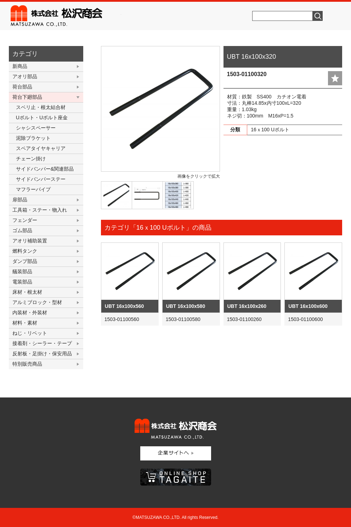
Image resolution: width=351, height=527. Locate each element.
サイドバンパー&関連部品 (45, 169)
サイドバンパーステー (41, 179)
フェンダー (24, 220)
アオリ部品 (24, 76)
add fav (335, 78)
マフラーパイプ (33, 189)
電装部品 (22, 282)
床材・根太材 (27, 292)
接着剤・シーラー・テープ (42, 343)
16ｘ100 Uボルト (270, 129)
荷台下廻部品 (27, 97)
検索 (318, 16)
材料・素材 (24, 323)
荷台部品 (22, 87)
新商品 (19, 66)
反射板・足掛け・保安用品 (42, 353)
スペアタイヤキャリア (41, 148)
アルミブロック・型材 (37, 302)
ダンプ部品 (24, 261)
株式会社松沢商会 (66, 16)
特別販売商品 (27, 364)
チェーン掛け (31, 158)
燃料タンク (24, 251)
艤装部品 (22, 271)
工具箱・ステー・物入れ (39, 210)
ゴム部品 (22, 230)
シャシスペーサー (36, 128)
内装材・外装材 (29, 312)
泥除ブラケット (33, 138)
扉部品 (19, 199)
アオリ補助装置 (29, 241)
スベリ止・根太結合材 (41, 107)
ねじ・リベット (29, 333)
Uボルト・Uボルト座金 (42, 117)
